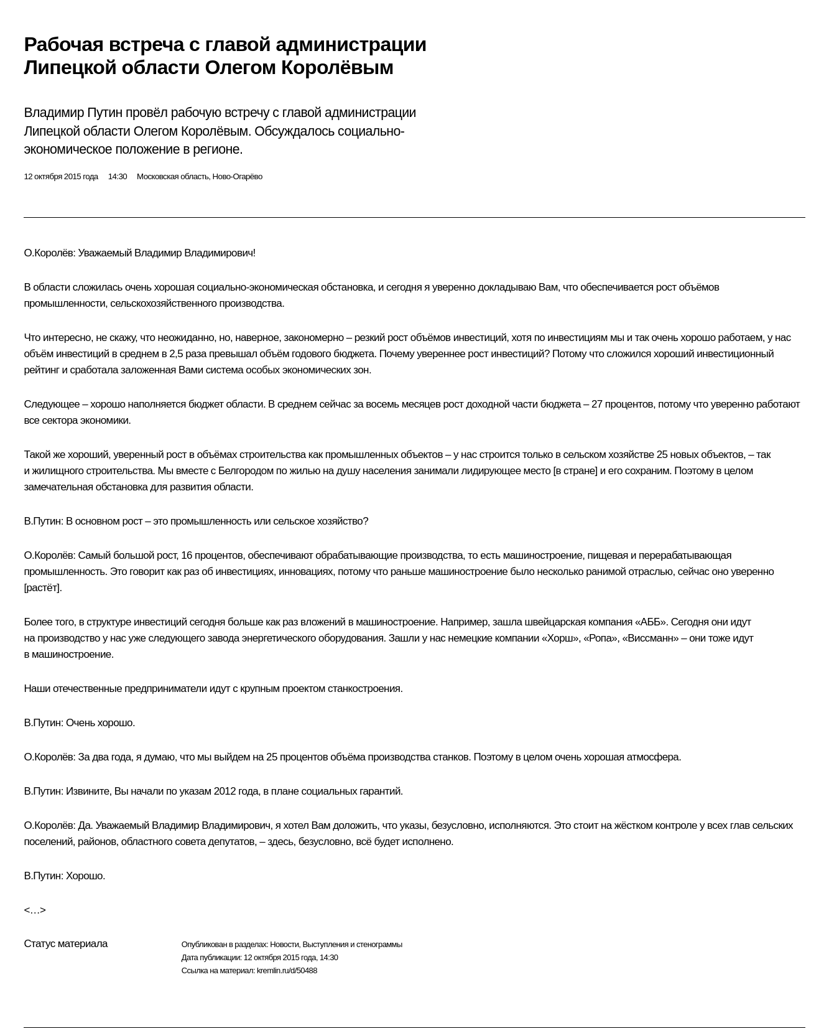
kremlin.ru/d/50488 (287, 970)
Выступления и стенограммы (352, 944)
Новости (284, 944)
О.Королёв (48, 253)
